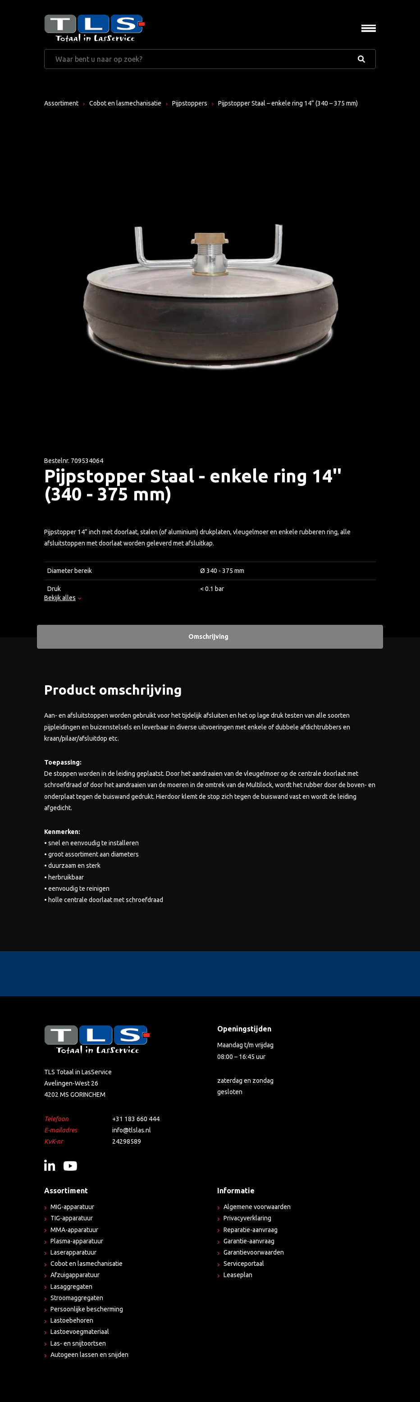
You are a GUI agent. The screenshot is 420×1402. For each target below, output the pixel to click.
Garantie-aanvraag (249, 1241)
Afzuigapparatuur (75, 1274)
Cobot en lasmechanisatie (125, 103)
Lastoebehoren (71, 1320)
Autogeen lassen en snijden (89, 1354)
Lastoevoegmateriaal (79, 1331)
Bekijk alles (62, 597)
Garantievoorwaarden (254, 1252)
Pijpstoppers (189, 103)
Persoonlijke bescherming (86, 1309)
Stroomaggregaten (76, 1297)
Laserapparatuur (73, 1252)
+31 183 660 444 (136, 1119)
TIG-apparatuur (71, 1218)
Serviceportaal (244, 1263)
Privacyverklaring (247, 1218)
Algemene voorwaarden (257, 1206)
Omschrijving (208, 636)
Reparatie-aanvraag (251, 1229)
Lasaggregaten (71, 1286)
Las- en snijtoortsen (78, 1343)
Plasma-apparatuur (76, 1241)
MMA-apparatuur (74, 1229)
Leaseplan (238, 1274)
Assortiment (61, 103)
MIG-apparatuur (72, 1206)
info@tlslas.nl (131, 1130)
